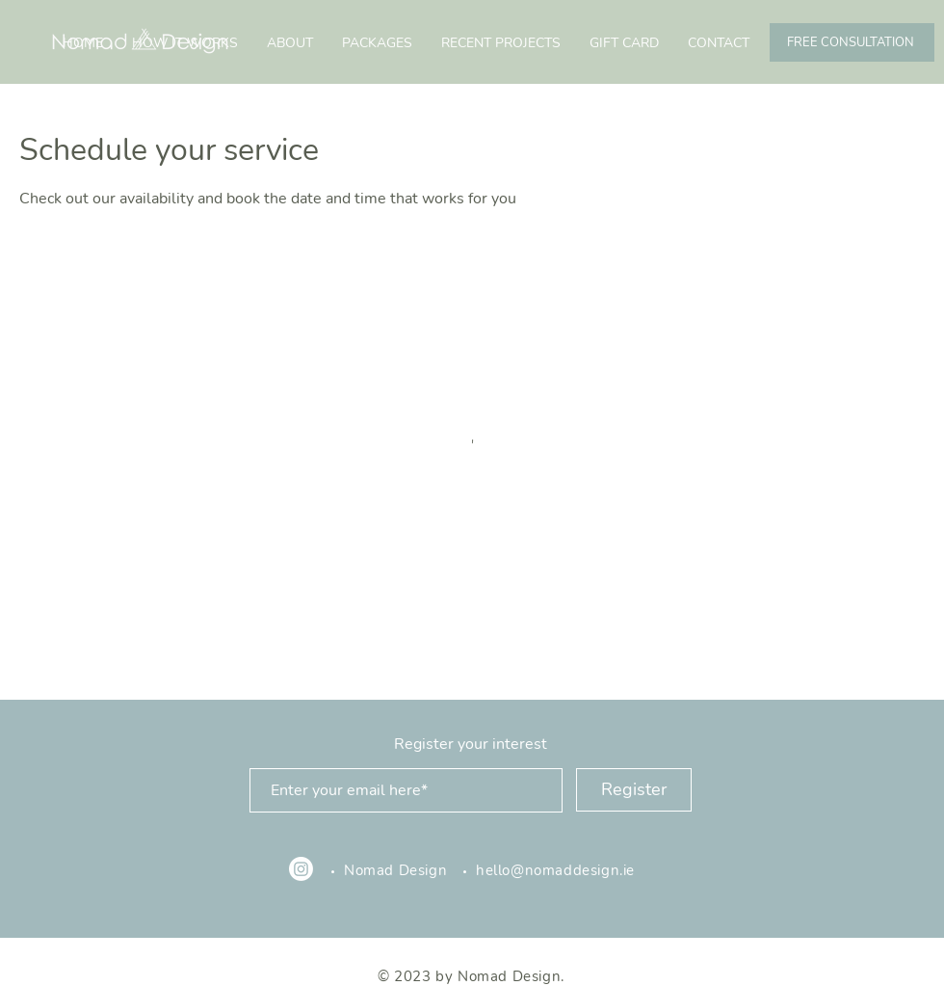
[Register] (634, 790)
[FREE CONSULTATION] (852, 42)
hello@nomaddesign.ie (558, 870)
